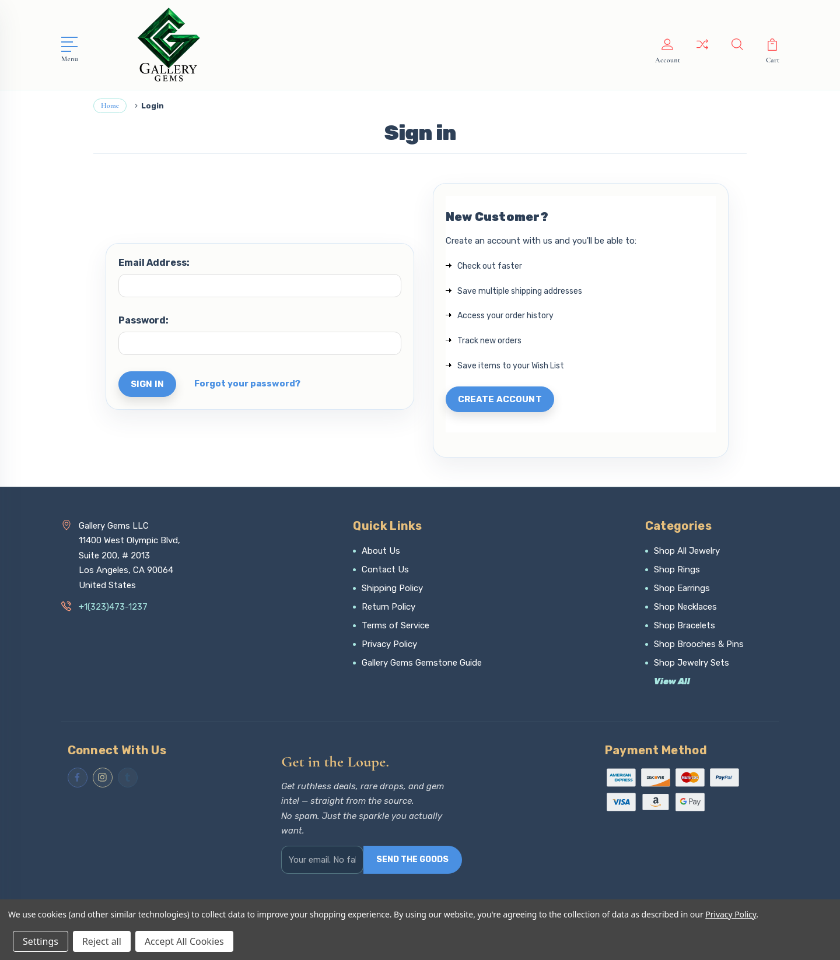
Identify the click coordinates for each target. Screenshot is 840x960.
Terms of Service (395, 625)
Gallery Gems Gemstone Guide (422, 662)
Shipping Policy (392, 588)
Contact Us (385, 569)
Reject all (101, 941)
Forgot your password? (247, 383)
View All (672, 681)
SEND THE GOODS (412, 859)
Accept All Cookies (184, 941)
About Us (381, 551)
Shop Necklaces (685, 607)
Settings (40, 941)
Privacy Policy (389, 644)
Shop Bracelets (684, 625)
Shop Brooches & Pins (699, 644)
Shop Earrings (682, 588)
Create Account (500, 399)
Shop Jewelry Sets (691, 662)
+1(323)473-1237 (113, 607)
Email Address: (154, 262)
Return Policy (388, 607)
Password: (143, 320)
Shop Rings (677, 569)
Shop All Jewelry (687, 551)
